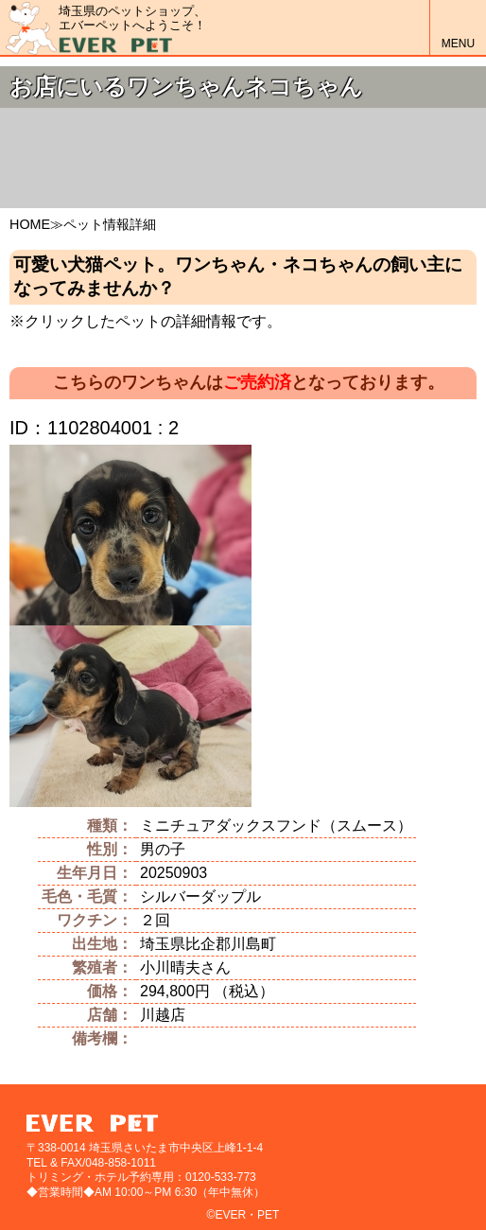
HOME (29, 224)
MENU (458, 28)
